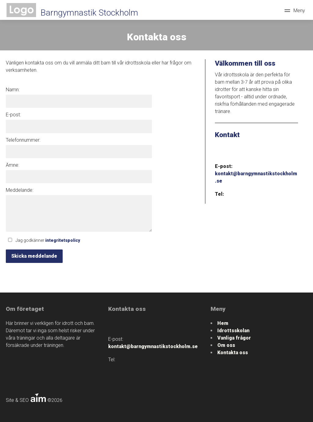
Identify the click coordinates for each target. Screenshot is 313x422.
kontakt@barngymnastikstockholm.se (153, 346)
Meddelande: (19, 190)
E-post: (13, 115)
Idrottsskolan (233, 330)
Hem (222, 323)
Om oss (226, 345)
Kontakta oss (232, 352)
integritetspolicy (62, 240)
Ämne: (12, 165)
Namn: (13, 90)
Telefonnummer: (23, 140)
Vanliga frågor (234, 338)
